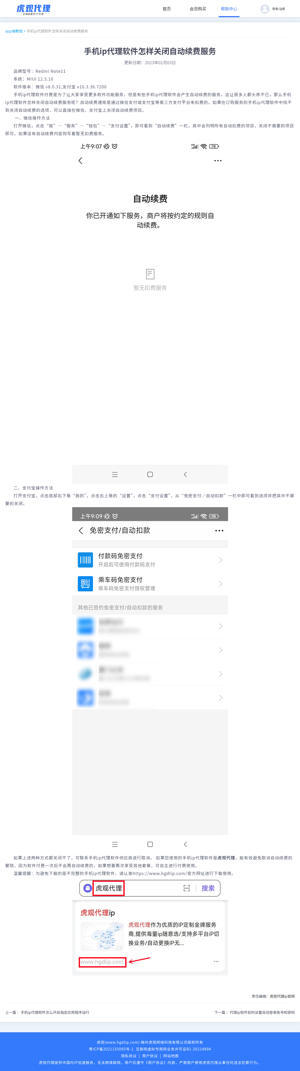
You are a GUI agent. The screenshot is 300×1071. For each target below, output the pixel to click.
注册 (282, 8)
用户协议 (150, 1055)
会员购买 (198, 8)
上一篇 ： (47, 1012)
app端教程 (14, 31)
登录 (275, 8)
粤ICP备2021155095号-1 (111, 1049)
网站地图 (171, 1055)
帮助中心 (229, 8)
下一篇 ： (254, 1012)
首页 (167, 8)
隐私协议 (129, 1055)
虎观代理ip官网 (282, 996)
